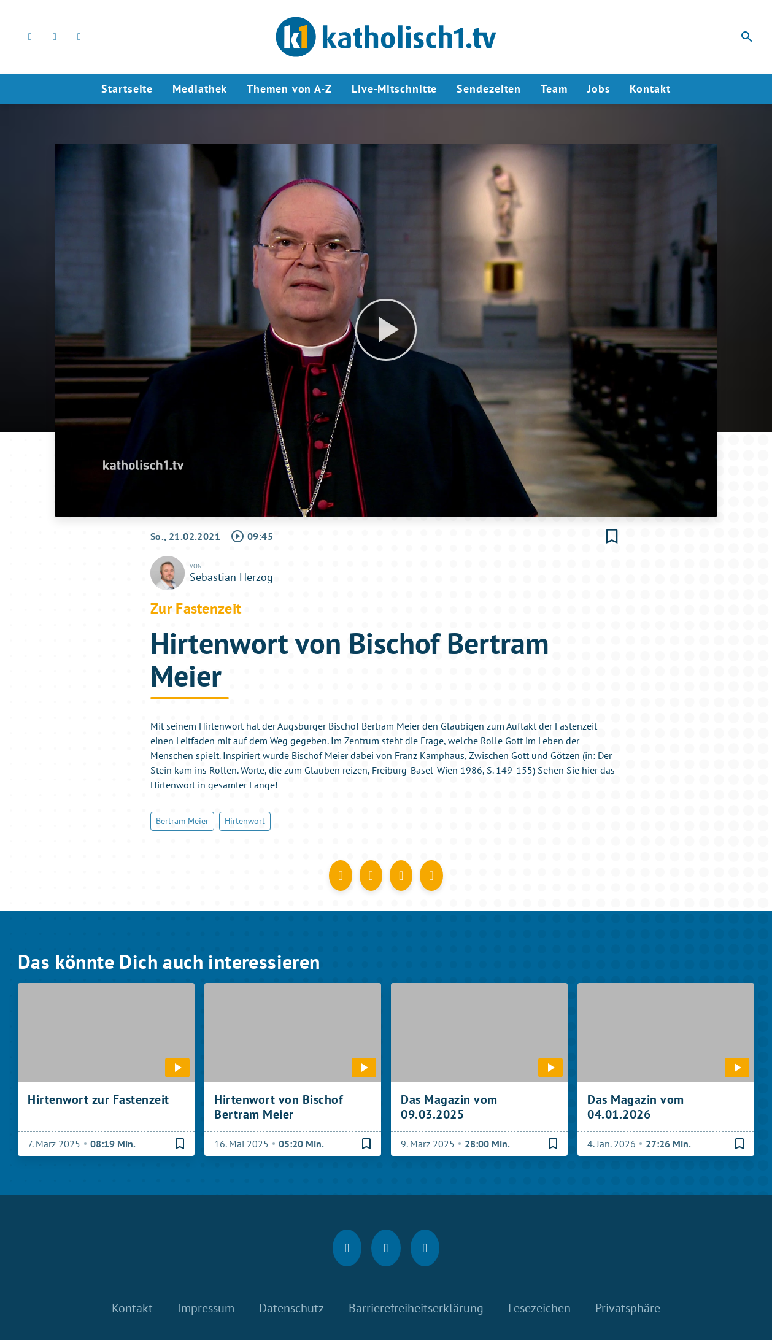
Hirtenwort (245, 820)
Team (554, 89)
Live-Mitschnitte (394, 89)
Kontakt (650, 89)
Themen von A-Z (289, 89)
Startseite (127, 89)
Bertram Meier (182, 820)
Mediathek (199, 89)
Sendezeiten (489, 89)
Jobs (599, 89)
